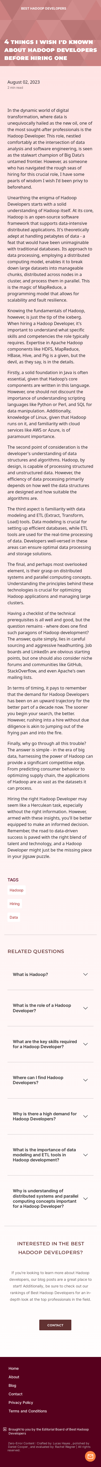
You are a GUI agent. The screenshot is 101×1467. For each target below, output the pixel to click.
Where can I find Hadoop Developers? (38, 1080)
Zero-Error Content (21, 1443)
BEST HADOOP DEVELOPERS (43, 8)
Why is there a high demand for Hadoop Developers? (45, 1116)
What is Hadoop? (30, 974)
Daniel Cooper (18, 1447)
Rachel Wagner (65, 1447)
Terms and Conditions (28, 1411)
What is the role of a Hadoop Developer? (42, 1008)
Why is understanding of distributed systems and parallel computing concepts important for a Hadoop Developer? (45, 1198)
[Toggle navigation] (5, 8)
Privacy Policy (21, 1402)
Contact (15, 1394)
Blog (12, 1385)
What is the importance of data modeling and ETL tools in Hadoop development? (44, 1154)
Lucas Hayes (61, 1443)
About (14, 1377)
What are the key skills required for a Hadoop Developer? (45, 1044)
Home (14, 1368)
